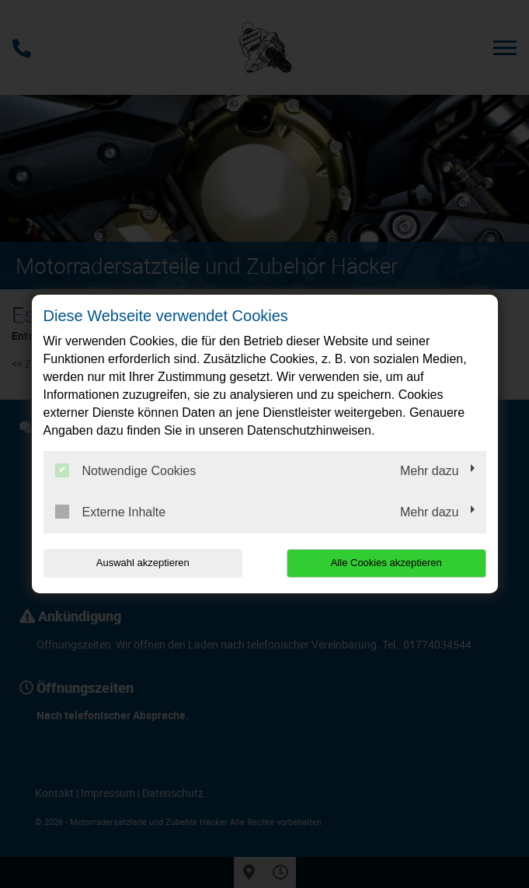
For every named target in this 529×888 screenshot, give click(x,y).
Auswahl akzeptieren (143, 562)
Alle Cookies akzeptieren (386, 562)
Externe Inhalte (110, 512)
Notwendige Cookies (126, 470)
